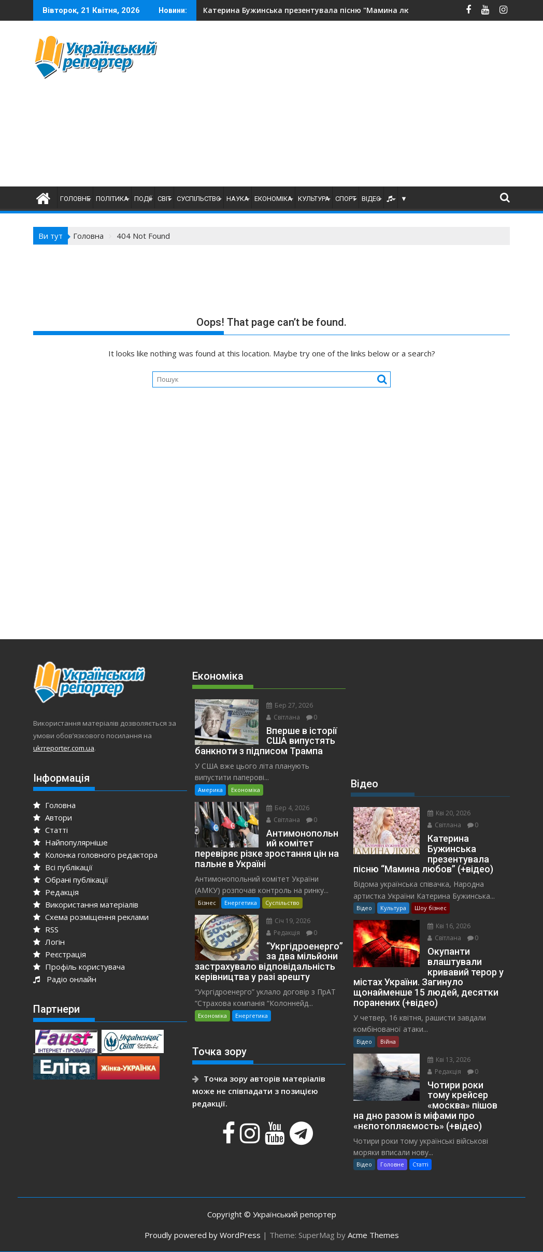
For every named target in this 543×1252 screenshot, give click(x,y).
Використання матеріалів (85, 904)
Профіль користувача (79, 966)
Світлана (283, 717)
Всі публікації (63, 867)
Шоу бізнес (431, 908)
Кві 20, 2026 (448, 813)
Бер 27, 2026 (289, 705)
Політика (112, 199)
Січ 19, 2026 (288, 920)
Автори (52, 817)
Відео (371, 199)
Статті (50, 830)
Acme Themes (373, 1235)
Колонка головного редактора (95, 855)
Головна (54, 805)
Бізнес (207, 902)
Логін (49, 942)
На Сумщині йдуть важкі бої (265, 10)
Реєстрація (59, 954)
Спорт (345, 199)
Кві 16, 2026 (448, 926)
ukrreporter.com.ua (63, 748)
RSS (46, 929)
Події (143, 199)
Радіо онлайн (64, 979)
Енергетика (240, 902)
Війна (388, 1041)
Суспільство (199, 199)
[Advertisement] (363, 106)
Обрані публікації (70, 879)
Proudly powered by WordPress (203, 1235)
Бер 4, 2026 (287, 807)
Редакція (56, 892)
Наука (237, 199)
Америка (210, 790)
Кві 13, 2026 (448, 1059)
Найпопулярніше (70, 842)
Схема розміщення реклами (91, 917)
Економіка (273, 199)
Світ (164, 199)
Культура (314, 199)
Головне (75, 199)
